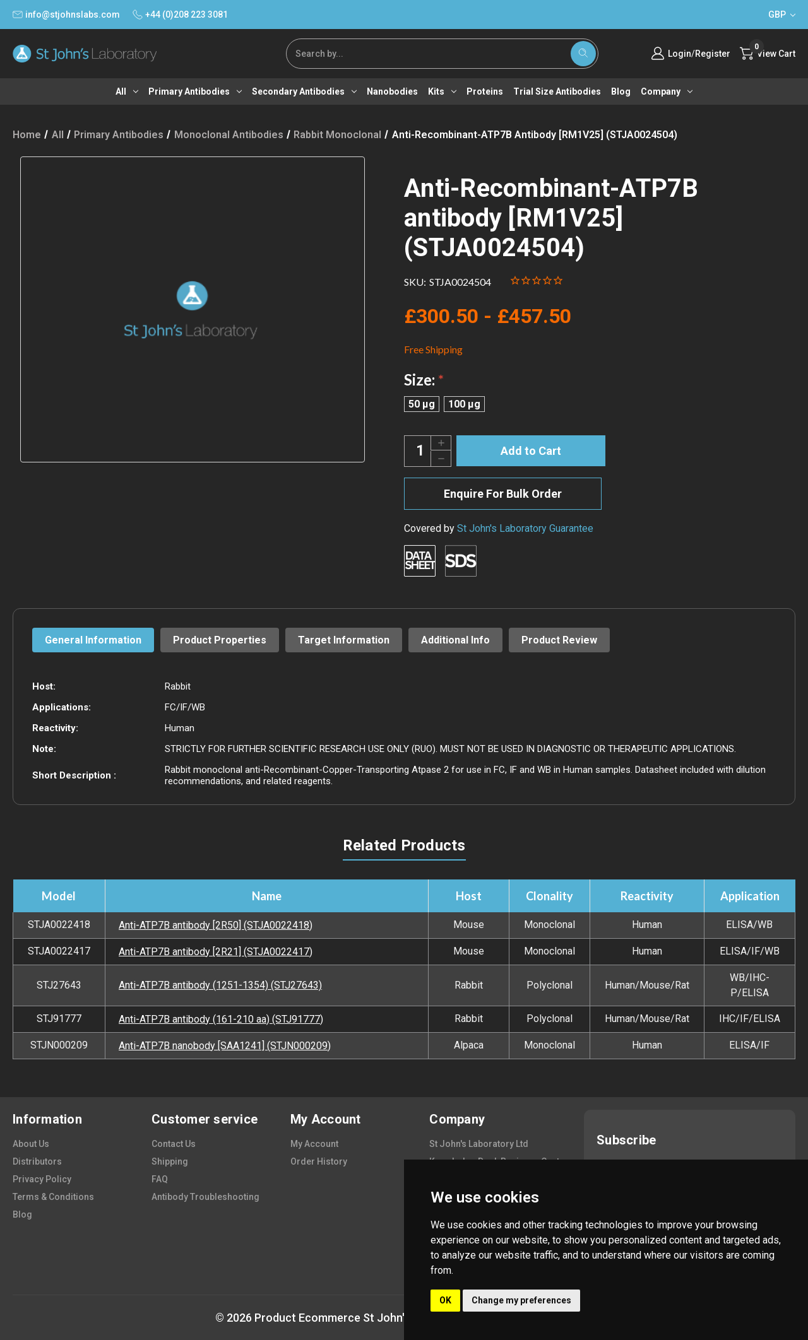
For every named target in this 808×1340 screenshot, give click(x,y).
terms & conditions (53, 1197)
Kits (442, 91)
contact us (174, 1144)
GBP (781, 14)
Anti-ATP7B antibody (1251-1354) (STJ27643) (220, 985)
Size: (424, 379)
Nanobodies (392, 91)
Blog (621, 91)
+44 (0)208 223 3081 (180, 14)
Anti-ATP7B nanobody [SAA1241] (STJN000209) (225, 1046)
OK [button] (445, 1300)
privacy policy (42, 1179)
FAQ (160, 1179)
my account (314, 1144)
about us (31, 1144)
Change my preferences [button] (521, 1300)
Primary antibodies (195, 91)
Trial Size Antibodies (557, 91)
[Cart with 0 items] (767, 54)
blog (22, 1214)
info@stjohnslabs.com (66, 14)
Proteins (484, 91)
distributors (37, 1161)
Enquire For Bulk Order (503, 493)
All (127, 91)
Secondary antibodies (304, 91)
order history (318, 1161)
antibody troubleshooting (205, 1197)
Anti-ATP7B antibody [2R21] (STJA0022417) (215, 952)
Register (712, 54)
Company (666, 91)
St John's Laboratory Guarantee (525, 528)
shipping (170, 1161)
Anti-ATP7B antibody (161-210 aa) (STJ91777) (221, 1019)
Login (679, 54)
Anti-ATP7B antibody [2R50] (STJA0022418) (215, 925)
